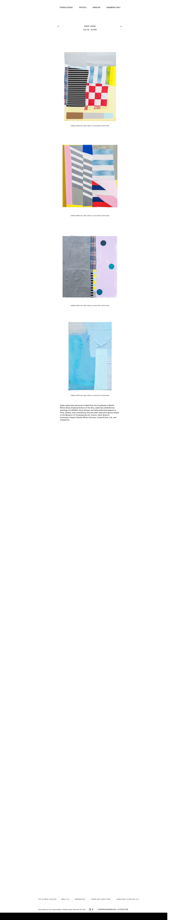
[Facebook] (92, 909)
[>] (58, 26)
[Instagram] (90, 909)
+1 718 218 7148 (122, 909)
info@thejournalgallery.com (107, 909)
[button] (128, 899)
